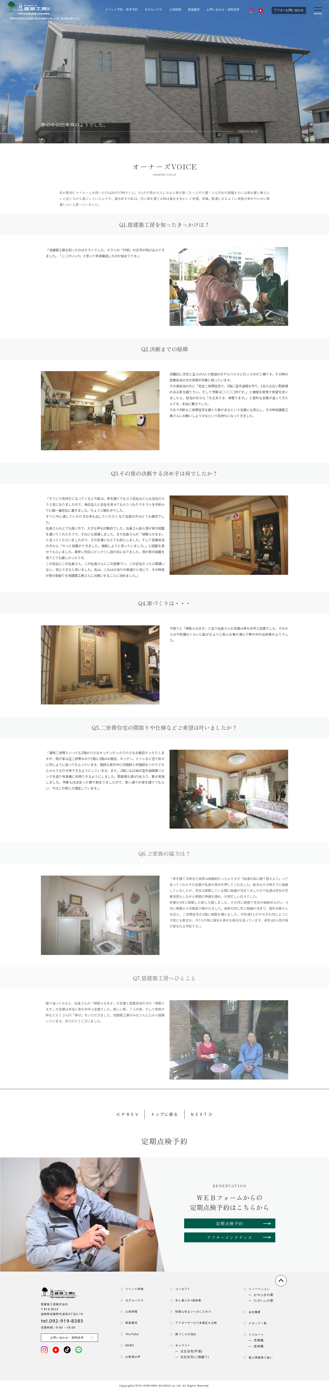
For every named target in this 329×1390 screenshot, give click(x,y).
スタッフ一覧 (254, 1323)
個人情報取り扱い (257, 1357)
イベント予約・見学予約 (121, 9)
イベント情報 (131, 1289)
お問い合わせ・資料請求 (223, 9)
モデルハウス (153, 9)
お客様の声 (129, 1356)
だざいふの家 (263, 1300)
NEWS (126, 1345)
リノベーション (255, 1289)
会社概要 (251, 1312)
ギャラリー (178, 1345)
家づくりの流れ (181, 1334)
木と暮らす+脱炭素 (184, 1300)
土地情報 (175, 9)
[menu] (318, 10)
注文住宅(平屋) (191, 1351)
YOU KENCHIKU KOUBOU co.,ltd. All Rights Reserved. (173, 1385)
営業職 (259, 1340)
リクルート (252, 1334)
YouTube (128, 1334)
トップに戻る (164, 1114)
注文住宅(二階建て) (194, 1357)
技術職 (259, 1346)
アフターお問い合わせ (289, 10)
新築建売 (194, 9)
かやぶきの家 (263, 1295)
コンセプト (178, 1289)
